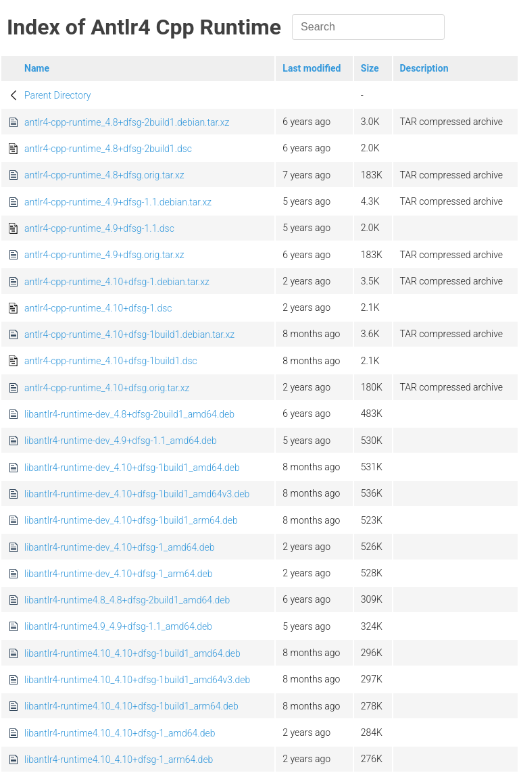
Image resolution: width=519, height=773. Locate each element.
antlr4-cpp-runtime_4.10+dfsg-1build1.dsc (110, 360)
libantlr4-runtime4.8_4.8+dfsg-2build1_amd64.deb (127, 600)
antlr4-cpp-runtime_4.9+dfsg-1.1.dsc (99, 228)
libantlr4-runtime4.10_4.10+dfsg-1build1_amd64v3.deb (137, 679)
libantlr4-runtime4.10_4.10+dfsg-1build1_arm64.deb (131, 706)
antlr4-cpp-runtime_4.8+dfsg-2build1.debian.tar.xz (126, 122)
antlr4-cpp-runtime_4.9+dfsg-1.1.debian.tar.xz (118, 202)
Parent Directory (57, 95)
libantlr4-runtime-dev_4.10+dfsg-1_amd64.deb (119, 547)
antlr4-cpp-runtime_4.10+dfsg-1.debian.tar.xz (116, 281)
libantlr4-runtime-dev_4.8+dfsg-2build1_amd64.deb (129, 414)
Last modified (311, 68)
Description (424, 68)
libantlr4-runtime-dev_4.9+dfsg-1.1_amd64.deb (120, 440)
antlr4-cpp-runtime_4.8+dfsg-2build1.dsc (108, 148)
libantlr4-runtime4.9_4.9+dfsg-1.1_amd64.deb (118, 626)
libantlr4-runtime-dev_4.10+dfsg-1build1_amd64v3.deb (136, 494)
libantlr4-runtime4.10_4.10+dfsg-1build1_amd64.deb (132, 653)
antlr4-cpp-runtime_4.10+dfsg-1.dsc (98, 308)
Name (36, 68)
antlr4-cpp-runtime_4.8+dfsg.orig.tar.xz (104, 175)
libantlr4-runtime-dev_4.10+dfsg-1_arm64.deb (118, 573)
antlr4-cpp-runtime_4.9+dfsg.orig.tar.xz (104, 254)
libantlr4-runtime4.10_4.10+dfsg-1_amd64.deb (119, 733)
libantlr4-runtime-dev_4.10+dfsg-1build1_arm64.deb (131, 520)
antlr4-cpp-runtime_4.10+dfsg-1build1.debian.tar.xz (129, 334)
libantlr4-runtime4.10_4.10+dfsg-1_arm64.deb (118, 759)
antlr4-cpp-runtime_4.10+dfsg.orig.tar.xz (106, 387)
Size (370, 68)
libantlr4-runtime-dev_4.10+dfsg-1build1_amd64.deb (132, 467)
